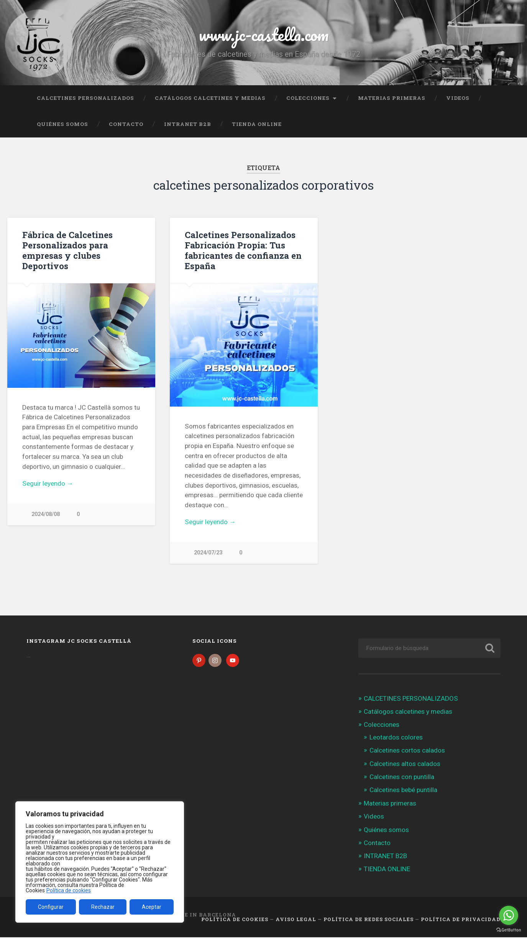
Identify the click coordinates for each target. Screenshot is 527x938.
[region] (99, 862)
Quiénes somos (62, 124)
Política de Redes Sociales (368, 920)
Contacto (126, 124)
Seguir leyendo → (47, 483)
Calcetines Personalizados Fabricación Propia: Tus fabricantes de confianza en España (243, 250)
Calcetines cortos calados (407, 751)
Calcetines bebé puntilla (403, 790)
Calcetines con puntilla (401, 777)
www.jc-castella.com (263, 34)
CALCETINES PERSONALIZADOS (85, 97)
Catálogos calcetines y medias (210, 97)
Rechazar (103, 907)
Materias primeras (391, 97)
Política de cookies (68, 890)
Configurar (51, 907)
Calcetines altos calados (404, 764)
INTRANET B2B (187, 124)
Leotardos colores (396, 738)
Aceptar (151, 907)
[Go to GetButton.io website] (508, 930)
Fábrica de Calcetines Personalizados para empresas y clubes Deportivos (67, 250)
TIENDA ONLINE (257, 124)
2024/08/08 (45, 514)
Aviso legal (296, 920)
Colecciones (308, 97)
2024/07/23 (208, 552)
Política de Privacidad (461, 920)
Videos (458, 97)
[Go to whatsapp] (508, 915)
